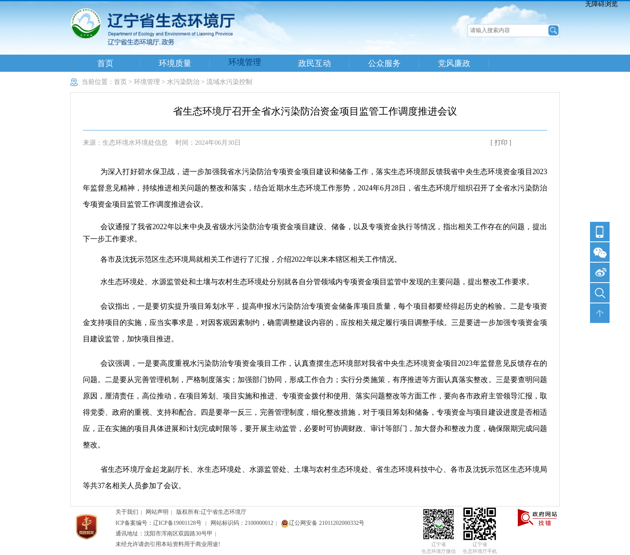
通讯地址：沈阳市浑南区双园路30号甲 (164, 534)
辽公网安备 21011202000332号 (322, 523)
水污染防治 (183, 81)
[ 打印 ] (500, 142)
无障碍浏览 (601, 3)
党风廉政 (454, 63)
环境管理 (244, 61)
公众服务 (384, 63)
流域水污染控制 (229, 81)
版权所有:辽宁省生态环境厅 (211, 512)
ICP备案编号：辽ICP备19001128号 (159, 523)
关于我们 (126, 512)
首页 (105, 63)
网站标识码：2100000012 (242, 523)
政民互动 (314, 63)
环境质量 (175, 63)
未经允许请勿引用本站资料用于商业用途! (167, 544)
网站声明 (157, 512)
